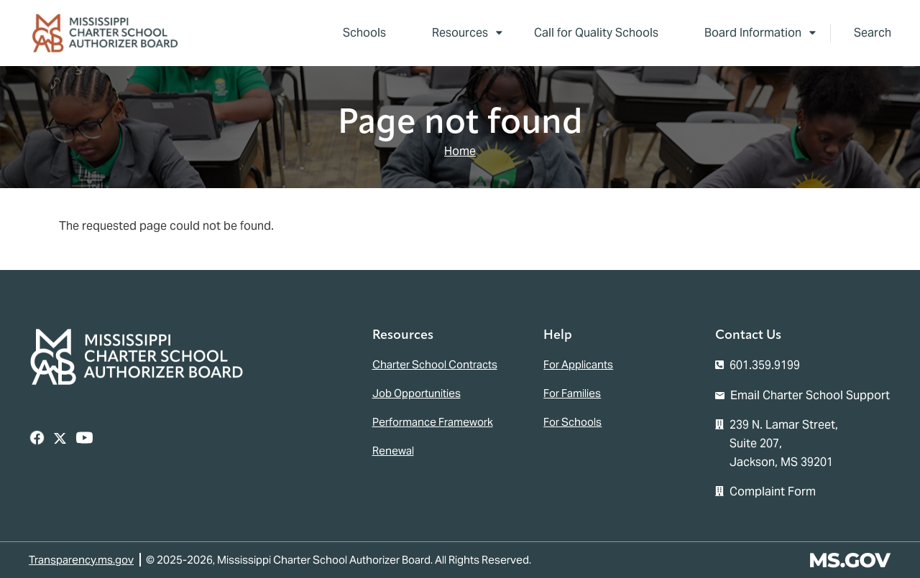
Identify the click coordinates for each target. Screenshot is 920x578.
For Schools (572, 422)
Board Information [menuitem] (748, 35)
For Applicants (578, 364)
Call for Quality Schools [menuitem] (596, 32)
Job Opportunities (416, 393)
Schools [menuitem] (364, 32)
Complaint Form (773, 491)
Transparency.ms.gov (81, 560)
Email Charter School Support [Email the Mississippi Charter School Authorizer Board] (810, 395)
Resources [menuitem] (455, 35)
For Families (572, 393)
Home (460, 151)
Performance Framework (432, 422)
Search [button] (872, 32)
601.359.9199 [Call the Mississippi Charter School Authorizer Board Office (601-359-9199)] (765, 365)
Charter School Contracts (434, 364)
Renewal (393, 450)
